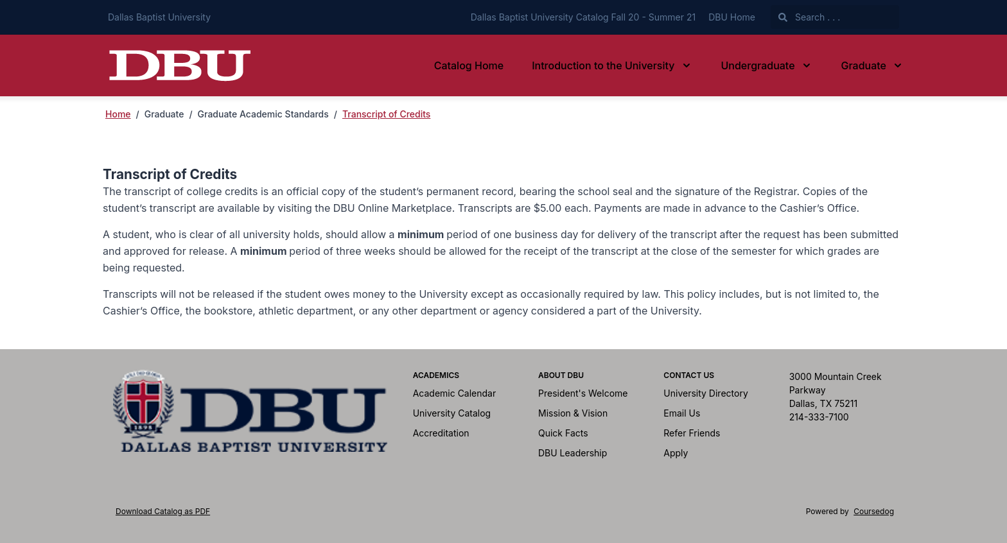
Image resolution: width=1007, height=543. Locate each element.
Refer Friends (691, 432)
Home (118, 113)
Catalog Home (469, 65)
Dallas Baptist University (159, 17)
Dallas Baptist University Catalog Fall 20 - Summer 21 (583, 17)
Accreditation (441, 432)
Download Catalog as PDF (163, 511)
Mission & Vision (573, 413)
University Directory (705, 393)
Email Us (681, 413)
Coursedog (874, 511)
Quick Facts (563, 432)
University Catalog (452, 413)
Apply (675, 452)
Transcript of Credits (386, 113)
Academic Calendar (454, 393)
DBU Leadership (572, 452)
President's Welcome (583, 393)
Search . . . (809, 17)
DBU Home (731, 17)
